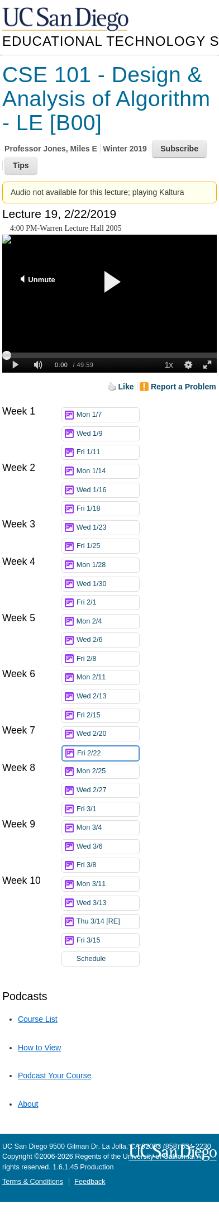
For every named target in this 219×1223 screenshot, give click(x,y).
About (28, 1104)
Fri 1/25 (108, 546)
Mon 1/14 (108, 471)
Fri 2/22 (108, 753)
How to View (39, 1047)
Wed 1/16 (108, 490)
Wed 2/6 (108, 640)
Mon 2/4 (108, 622)
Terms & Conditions (32, 1182)
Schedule (91, 959)
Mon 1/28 (108, 565)
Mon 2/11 (108, 677)
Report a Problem (183, 386)
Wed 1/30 (108, 584)
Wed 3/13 (108, 903)
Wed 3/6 (108, 847)
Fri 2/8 (108, 659)
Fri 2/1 (108, 603)
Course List (38, 1019)
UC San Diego (66, 20)
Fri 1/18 (108, 509)
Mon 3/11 (108, 884)
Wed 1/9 (108, 434)
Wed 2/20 (108, 734)
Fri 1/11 (108, 452)
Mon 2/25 (108, 771)
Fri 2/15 (108, 715)
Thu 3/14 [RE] (108, 922)
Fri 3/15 (108, 941)
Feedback (89, 1182)
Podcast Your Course (55, 1075)
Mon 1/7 (108, 415)
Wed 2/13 (108, 696)
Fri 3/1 (108, 809)
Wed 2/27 (108, 790)
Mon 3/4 (108, 828)
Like (126, 386)
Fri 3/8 (108, 865)
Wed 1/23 (108, 528)
